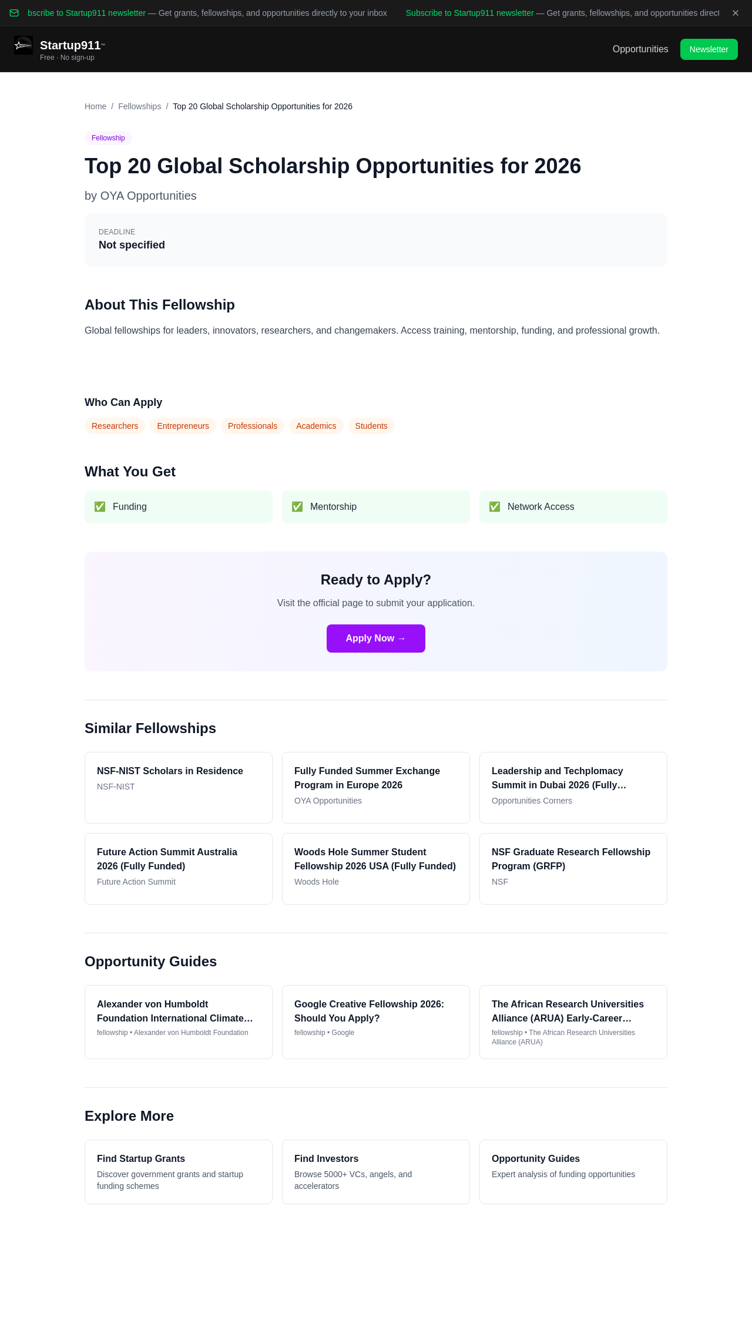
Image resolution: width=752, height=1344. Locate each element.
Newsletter (709, 49)
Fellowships (139, 106)
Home (95, 106)
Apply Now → (375, 638)
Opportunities (641, 49)
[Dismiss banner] (735, 13)
